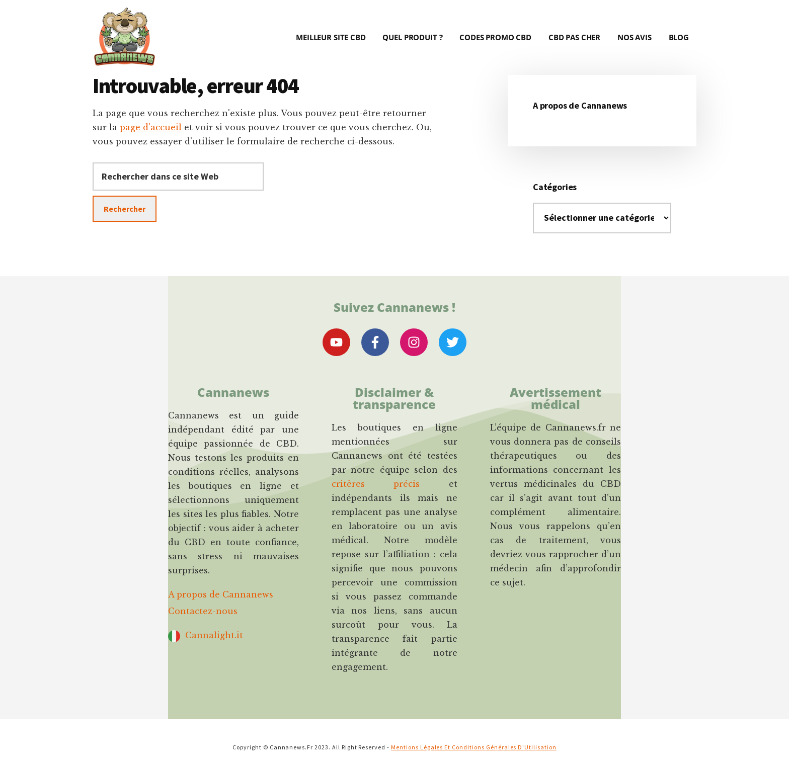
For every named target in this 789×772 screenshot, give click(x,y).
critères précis (376, 484)
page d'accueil (151, 127)
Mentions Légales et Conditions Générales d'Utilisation (474, 747)
